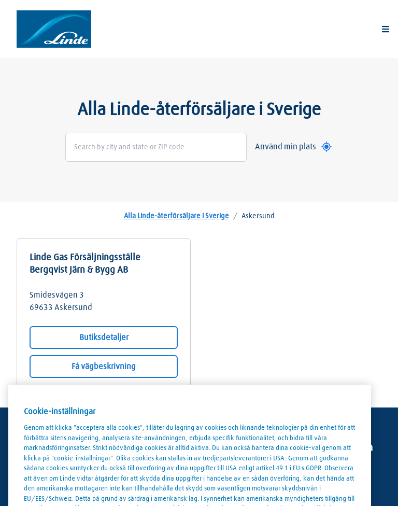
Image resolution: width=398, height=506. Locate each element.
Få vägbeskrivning (104, 366)
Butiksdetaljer (104, 337)
